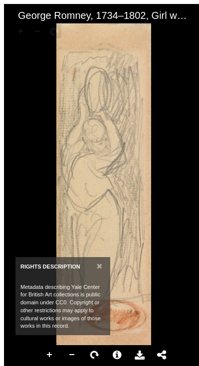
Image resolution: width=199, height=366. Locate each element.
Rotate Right (94, 355)
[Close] (99, 266)
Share (162, 355)
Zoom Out (72, 355)
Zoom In (49, 355)
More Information (117, 355)
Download (139, 355)
